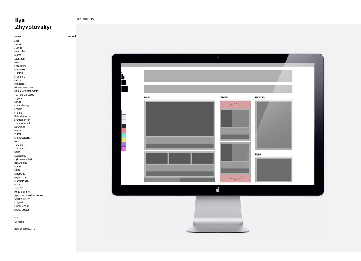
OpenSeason (21, 206)
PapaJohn (20, 177)
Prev (78, 18)
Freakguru (20, 65)
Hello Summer (22, 191)
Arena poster (21, 209)
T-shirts (18, 73)
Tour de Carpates (24, 94)
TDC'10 (18, 188)
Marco (17, 55)
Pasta (17, 130)
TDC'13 (18, 144)
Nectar (18, 80)
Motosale (19, 69)
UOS (17, 170)
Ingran (18, 134)
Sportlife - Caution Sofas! (28, 195)
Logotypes (20, 155)
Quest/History (22, 198)
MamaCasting (22, 137)
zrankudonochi (22, 119)
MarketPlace (21, 180)
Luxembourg (21, 105)
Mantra (18, 166)
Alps (16, 40)
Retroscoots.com (24, 87)
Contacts (19, 221)
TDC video (20, 148)
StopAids (19, 58)
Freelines (19, 76)
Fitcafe (18, 112)
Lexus (17, 101)
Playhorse (20, 83)
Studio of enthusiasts (26, 91)
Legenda (19, 202)
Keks (17, 152)
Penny (18, 62)
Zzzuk (17, 44)
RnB (16, 141)
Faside (18, 109)
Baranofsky (20, 162)
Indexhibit (31, 228)
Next (85, 18)
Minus (17, 184)
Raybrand (19, 127)
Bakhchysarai (22, 116)
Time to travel (22, 123)
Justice (18, 47)
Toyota (18, 98)
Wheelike (19, 51)
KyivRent (19, 173)
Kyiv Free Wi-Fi (23, 159)
